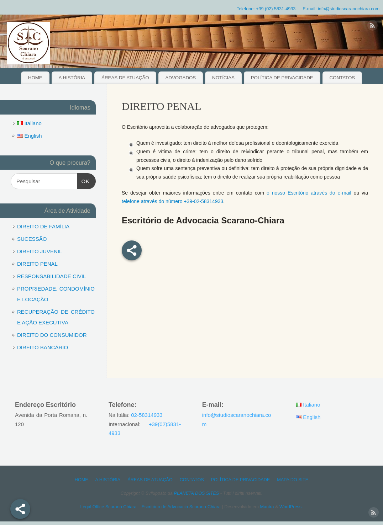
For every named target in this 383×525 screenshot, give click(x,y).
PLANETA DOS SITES (196, 493)
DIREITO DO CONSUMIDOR (52, 335)
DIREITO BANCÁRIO (42, 347)
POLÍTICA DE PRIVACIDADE (282, 77)
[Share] (20, 509)
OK (83, 180)
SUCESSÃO (32, 239)
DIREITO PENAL (37, 264)
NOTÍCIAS (223, 77)
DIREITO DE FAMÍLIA (43, 226)
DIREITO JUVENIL (39, 251)
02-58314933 (146, 415)
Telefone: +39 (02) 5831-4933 (266, 8)
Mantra (267, 506)
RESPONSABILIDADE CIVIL (51, 276)
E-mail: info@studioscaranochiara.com (341, 8)
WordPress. (291, 506)
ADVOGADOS (180, 77)
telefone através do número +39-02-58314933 (172, 201)
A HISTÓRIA (72, 77)
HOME (35, 77)
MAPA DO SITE (292, 479)
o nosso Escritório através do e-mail (309, 193)
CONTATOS (342, 77)
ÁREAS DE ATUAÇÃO (125, 77)
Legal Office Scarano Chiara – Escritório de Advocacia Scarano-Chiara (150, 506)
